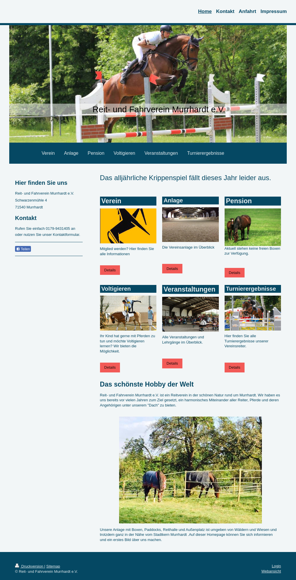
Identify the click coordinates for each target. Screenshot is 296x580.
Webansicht (271, 571)
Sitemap (53, 566)
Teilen (23, 249)
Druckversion (29, 566)
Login (276, 566)
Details (110, 270)
